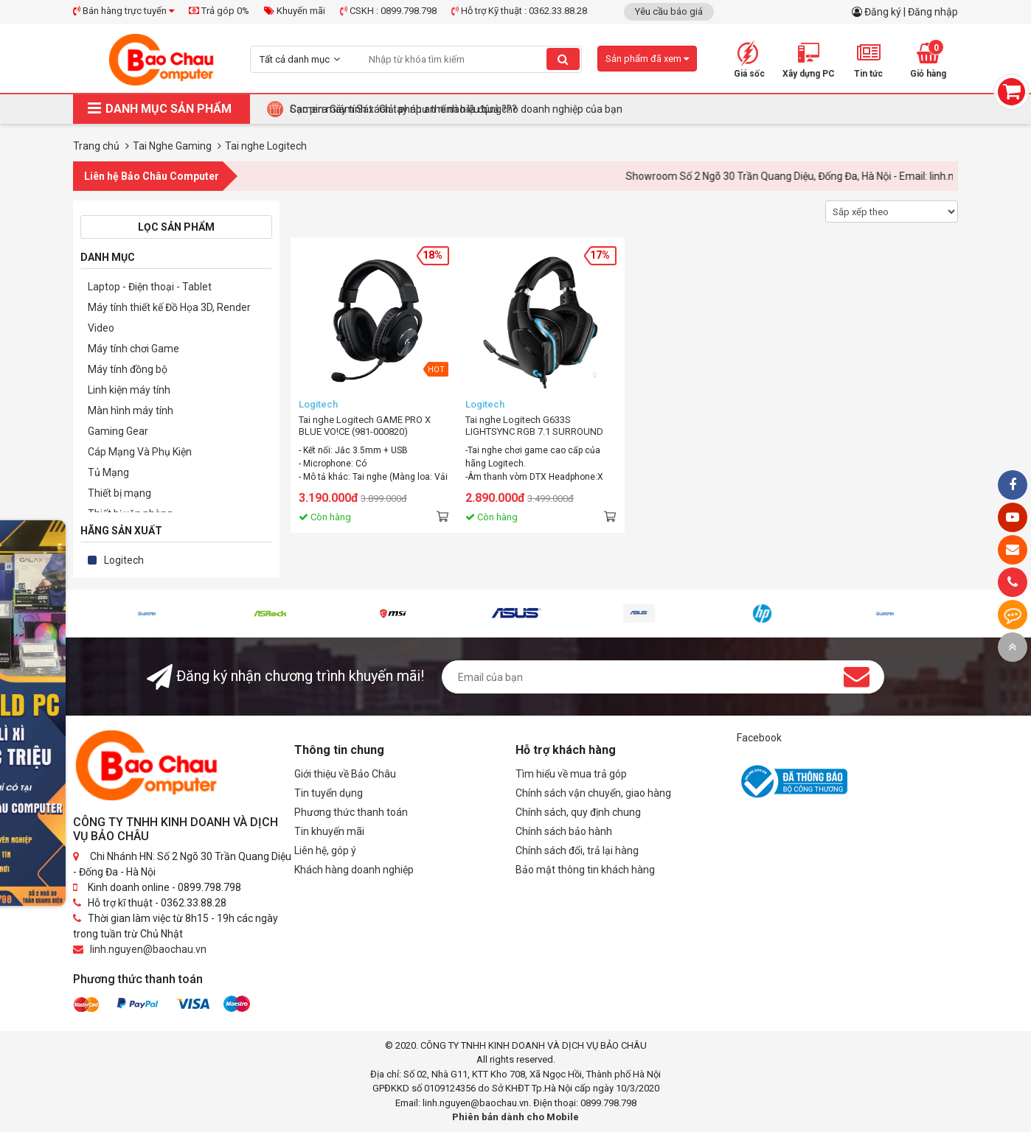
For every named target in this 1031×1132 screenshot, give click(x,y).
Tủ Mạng (108, 472)
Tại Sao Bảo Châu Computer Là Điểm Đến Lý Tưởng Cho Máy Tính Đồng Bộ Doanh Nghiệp (494, 109)
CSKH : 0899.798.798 (388, 10)
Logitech (124, 560)
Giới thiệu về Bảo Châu (345, 774)
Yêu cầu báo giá (669, 11)
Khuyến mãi (294, 10)
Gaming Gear (118, 431)
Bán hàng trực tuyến (123, 10)
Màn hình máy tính (130, 410)
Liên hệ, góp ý (325, 850)
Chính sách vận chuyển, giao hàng (593, 793)
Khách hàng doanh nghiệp (354, 870)
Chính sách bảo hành (564, 831)
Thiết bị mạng (119, 493)
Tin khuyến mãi (329, 831)
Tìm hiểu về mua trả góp (571, 774)
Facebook (759, 738)
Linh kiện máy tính (129, 390)
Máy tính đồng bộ (127, 369)
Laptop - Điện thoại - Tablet (150, 287)
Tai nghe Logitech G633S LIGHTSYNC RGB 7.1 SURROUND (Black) (534, 426)
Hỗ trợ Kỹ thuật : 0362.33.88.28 (519, 10)
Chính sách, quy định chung (578, 812)
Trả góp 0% (219, 10)
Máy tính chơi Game (133, 348)
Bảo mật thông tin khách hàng (585, 870)
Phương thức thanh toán (351, 812)
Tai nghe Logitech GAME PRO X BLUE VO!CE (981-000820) (365, 425)
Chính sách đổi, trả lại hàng (577, 850)
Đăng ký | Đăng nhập (911, 12)
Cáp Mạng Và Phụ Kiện (140, 452)
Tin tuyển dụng (328, 793)
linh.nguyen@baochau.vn (148, 949)
